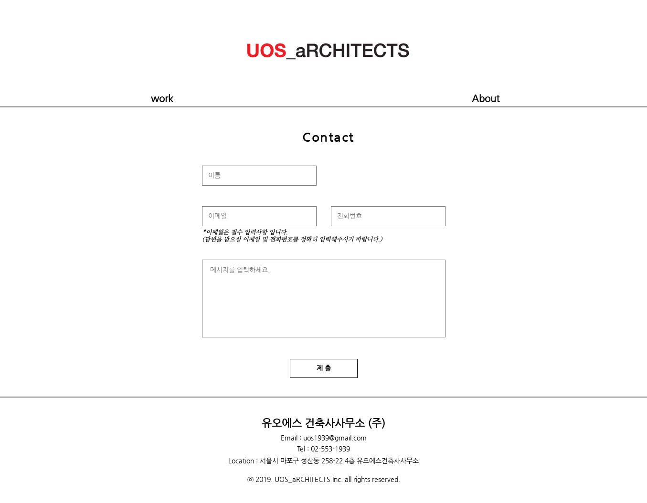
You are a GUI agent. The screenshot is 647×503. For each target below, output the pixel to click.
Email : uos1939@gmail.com (324, 437)
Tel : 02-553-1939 (323, 448)
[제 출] (324, 368)
